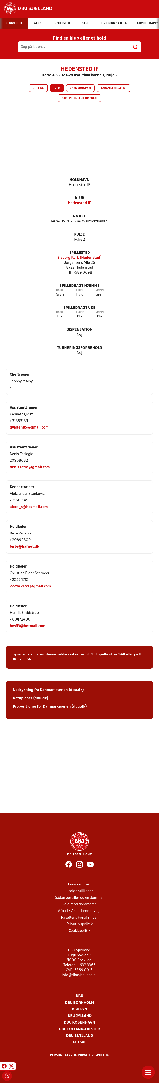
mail (121, 654)
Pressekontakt (79, 884)
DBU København (79, 1022)
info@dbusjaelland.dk (80, 975)
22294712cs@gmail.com (30, 586)
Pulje (79, 234)
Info (57, 88)
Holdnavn (79, 180)
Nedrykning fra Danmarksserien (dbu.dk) (48, 690)
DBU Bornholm (79, 1003)
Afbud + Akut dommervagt (79, 911)
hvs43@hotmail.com (27, 626)
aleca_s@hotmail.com (29, 507)
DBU (79, 996)
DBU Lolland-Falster (79, 1029)
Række (79, 216)
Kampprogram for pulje (79, 98)
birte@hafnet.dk (24, 547)
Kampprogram (80, 88)
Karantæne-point (113, 88)
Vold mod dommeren (79, 904)
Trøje (60, 290)
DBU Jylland (80, 1016)
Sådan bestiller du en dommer (79, 898)
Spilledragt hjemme (80, 286)
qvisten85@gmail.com (29, 427)
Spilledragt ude (79, 308)
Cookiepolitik (79, 931)
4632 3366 (22, 659)
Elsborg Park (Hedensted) (79, 258)
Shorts (79, 290)
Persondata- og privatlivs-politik (79, 1055)
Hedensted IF (79, 203)
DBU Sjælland (79, 1036)
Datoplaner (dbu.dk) (30, 698)
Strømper (99, 290)
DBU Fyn (79, 1009)
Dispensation (79, 330)
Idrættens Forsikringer (79, 917)
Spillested (79, 253)
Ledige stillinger (79, 891)
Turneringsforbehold (79, 348)
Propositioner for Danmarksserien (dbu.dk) (50, 706)
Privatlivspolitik (80, 924)
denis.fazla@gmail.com (30, 467)
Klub (79, 198)
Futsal (79, 1042)
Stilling (38, 88)
